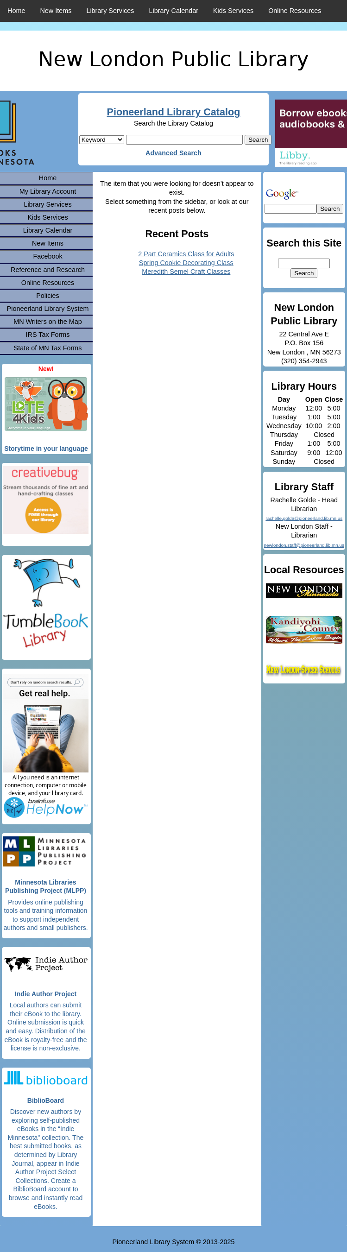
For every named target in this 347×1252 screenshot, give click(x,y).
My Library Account (47, 191)
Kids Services (233, 10)
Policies (47, 295)
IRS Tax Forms (48, 334)
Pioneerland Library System (48, 308)
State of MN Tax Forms (48, 348)
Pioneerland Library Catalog (173, 112)
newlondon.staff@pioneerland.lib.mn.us (304, 545)
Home (16, 10)
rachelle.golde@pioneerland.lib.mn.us (303, 518)
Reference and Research (48, 269)
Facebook (47, 256)
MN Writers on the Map (47, 321)
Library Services (110, 10)
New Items (55, 10)
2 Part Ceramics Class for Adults (186, 254)
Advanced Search (173, 153)
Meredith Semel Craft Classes (186, 271)
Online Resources (294, 10)
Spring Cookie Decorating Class (186, 262)
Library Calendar (173, 10)
